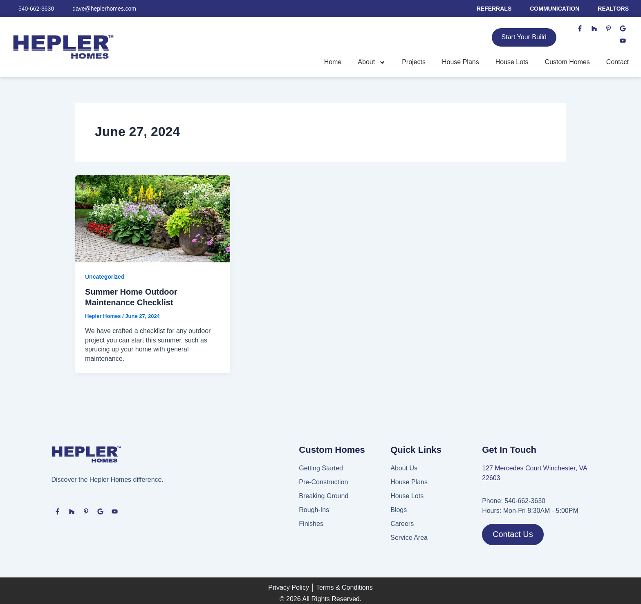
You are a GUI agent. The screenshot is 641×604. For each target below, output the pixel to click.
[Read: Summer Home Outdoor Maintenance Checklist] (152, 218)
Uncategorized (104, 276)
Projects (414, 61)
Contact (617, 61)
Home (333, 61)
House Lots (512, 61)
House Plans (460, 61)
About (371, 62)
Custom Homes (567, 61)
